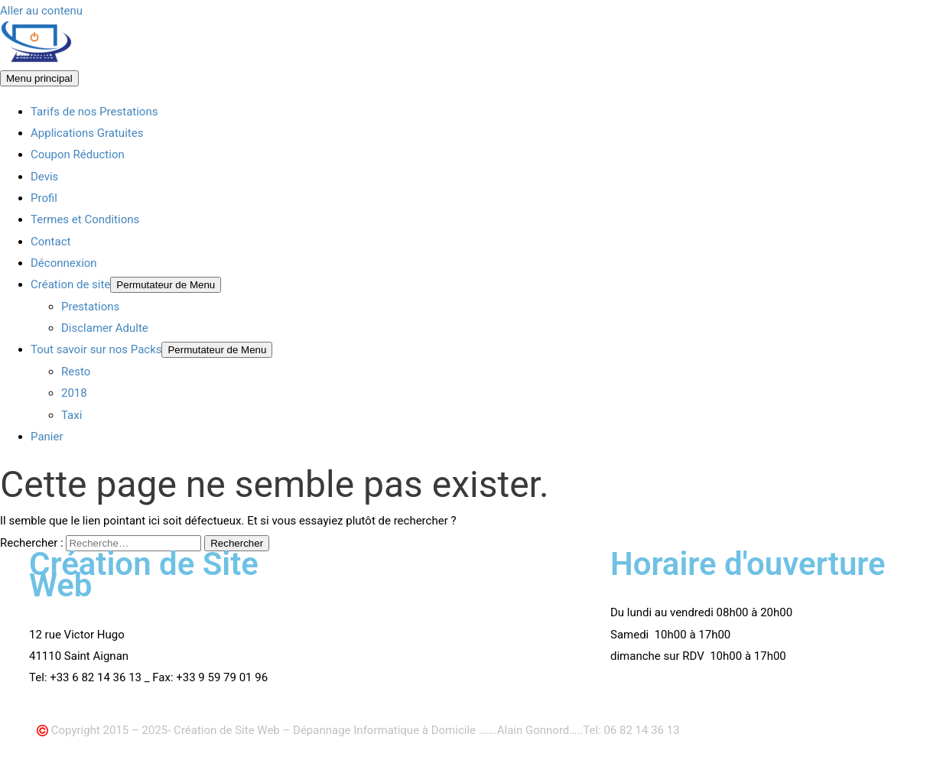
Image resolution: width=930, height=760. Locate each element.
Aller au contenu (41, 11)
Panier (47, 436)
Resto (75, 371)
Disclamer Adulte (104, 328)
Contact (50, 241)
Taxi (71, 415)
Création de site (70, 284)
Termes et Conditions (85, 219)
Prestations (90, 306)
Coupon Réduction (78, 154)
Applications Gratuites (87, 133)
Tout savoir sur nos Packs (96, 349)
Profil (44, 198)
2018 (74, 393)
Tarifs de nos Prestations (94, 112)
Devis (44, 177)
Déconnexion (64, 263)
